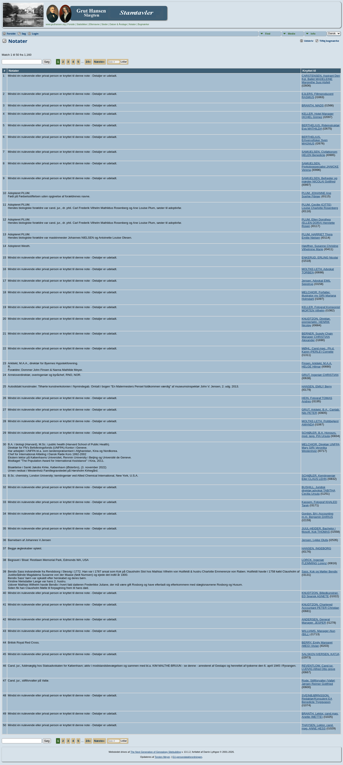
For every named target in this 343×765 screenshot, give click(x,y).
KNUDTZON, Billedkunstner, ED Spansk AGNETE (320, 594)
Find (267, 33)
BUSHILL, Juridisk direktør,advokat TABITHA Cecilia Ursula (318, 490)
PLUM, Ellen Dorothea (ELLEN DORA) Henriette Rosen (318, 223)
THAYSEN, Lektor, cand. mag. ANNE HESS (318, 726)
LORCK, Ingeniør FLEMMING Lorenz (314, 561)
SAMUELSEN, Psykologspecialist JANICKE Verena (320, 167)
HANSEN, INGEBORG (316, 548)
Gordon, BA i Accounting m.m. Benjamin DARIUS (317, 515)
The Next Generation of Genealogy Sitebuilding (155, 752)
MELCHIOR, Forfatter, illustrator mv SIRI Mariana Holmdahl (319, 295)
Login (35, 33)
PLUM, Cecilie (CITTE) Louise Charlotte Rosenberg (320, 206)
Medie (291, 33)
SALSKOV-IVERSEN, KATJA (320, 654)
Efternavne (94, 24)
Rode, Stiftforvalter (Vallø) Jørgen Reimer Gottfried (318, 682)
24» (88, 61)
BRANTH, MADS (313, 105)
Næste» (99, 61)
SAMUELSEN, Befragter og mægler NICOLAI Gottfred (319, 180)
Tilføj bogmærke (329, 40)
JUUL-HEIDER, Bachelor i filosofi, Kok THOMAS (319, 530)
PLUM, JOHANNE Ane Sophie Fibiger (316, 194)
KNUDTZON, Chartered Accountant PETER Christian (320, 606)
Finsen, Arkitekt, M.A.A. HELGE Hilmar (317, 365)
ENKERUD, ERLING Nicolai (320, 257)
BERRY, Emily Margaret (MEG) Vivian (317, 644)
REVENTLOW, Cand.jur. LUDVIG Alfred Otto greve (318, 667)
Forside (71, 24)
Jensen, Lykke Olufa (315, 540)
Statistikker (82, 24)
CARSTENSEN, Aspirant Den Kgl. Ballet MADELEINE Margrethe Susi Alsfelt (321, 79)
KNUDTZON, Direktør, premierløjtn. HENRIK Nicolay (316, 322)
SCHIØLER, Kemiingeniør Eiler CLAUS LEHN (318, 477)
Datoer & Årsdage (118, 24)
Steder (104, 24)
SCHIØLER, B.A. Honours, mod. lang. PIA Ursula (319, 434)
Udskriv (308, 40)
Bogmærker (143, 24)
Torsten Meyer (162, 757)
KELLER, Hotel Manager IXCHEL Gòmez (318, 115)
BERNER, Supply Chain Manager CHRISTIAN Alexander (317, 337)
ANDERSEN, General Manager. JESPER (316, 621)
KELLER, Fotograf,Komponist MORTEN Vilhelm (321, 308)
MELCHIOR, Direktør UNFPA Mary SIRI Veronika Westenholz (321, 448)
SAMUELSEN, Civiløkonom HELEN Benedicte (319, 153)
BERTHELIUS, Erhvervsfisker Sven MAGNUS (315, 140)
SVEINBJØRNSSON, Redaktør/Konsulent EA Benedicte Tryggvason (317, 699)
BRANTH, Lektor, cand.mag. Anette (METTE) (320, 715)
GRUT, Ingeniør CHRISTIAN (320, 374)
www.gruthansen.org (56, 24)
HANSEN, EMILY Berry (317, 386)
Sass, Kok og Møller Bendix (320, 571)
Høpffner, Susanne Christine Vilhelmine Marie (320, 247)
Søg (24, 33)
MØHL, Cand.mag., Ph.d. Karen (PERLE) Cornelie (318, 350)
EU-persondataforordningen (187, 757)
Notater (132, 24)
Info (313, 33)
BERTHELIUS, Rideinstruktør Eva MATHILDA (321, 127)
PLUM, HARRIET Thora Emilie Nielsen (317, 236)
